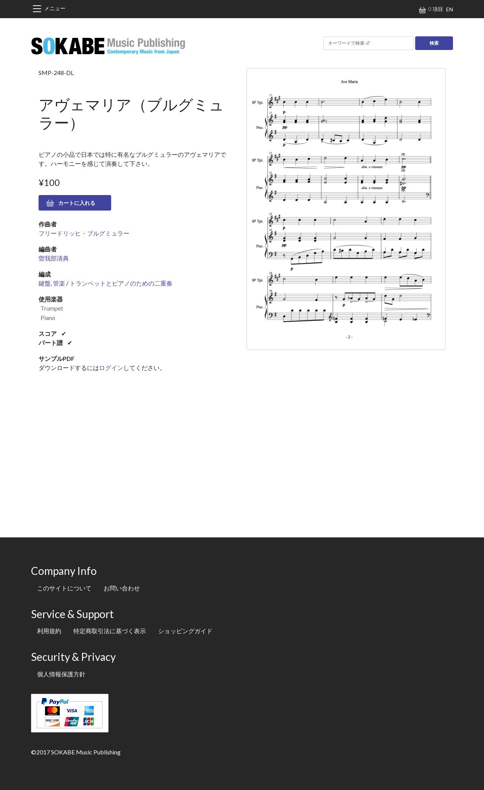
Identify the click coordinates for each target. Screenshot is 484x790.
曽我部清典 (54, 258)
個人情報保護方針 (61, 674)
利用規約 (49, 630)
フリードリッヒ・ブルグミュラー (84, 233)
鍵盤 (45, 283)
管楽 (59, 283)
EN (449, 9)
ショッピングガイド (185, 630)
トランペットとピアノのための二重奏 (121, 283)
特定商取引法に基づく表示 (109, 630)
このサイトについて (64, 588)
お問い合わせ (122, 588)
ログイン (111, 367)
